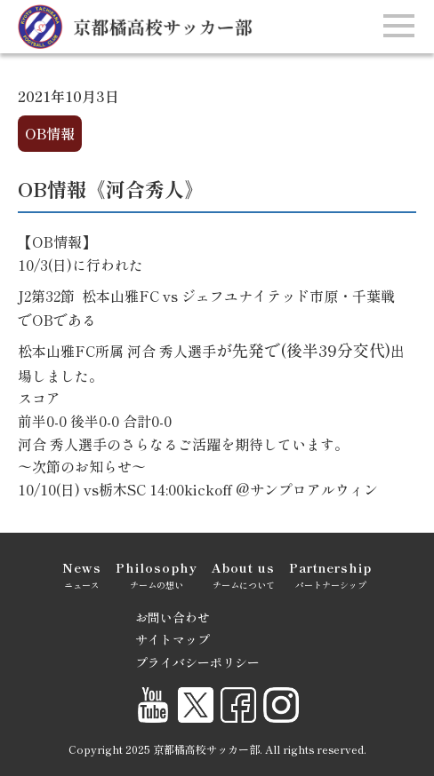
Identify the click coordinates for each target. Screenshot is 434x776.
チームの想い (156, 574)
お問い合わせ (172, 617)
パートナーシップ (330, 574)
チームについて (243, 574)
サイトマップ (172, 639)
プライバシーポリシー (197, 662)
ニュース (81, 574)
